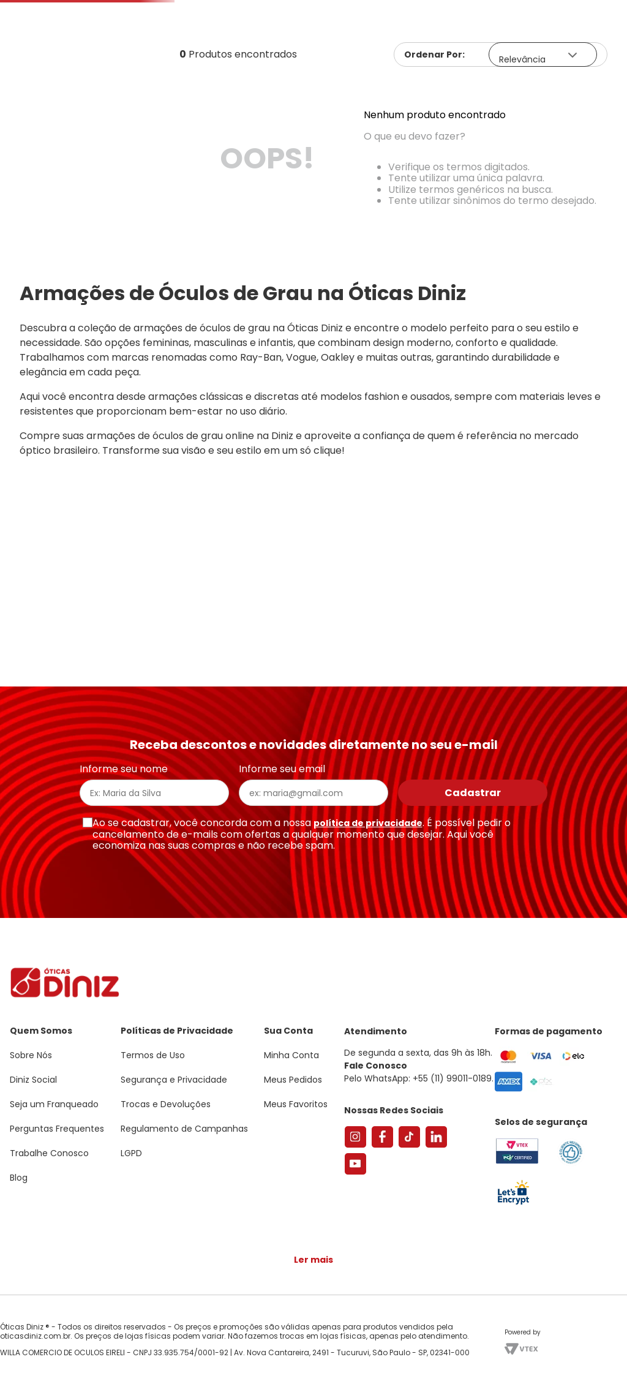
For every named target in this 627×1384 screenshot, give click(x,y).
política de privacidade (368, 829)
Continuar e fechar (313, 1362)
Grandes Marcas (469, 142)
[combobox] (187, 101)
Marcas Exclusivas (583, 142)
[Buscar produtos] (220, 102)
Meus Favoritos (548, 101)
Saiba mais (176, 1337)
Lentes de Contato (261, 142)
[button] (559, 63)
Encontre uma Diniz (316, 101)
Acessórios (373, 143)
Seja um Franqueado (58, 10)
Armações (61, 143)
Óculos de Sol (151, 142)
